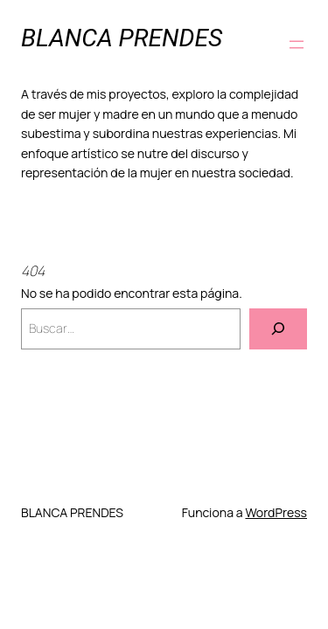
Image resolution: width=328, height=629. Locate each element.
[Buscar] (278, 328)
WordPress (276, 512)
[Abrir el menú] (296, 44)
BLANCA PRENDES (121, 38)
